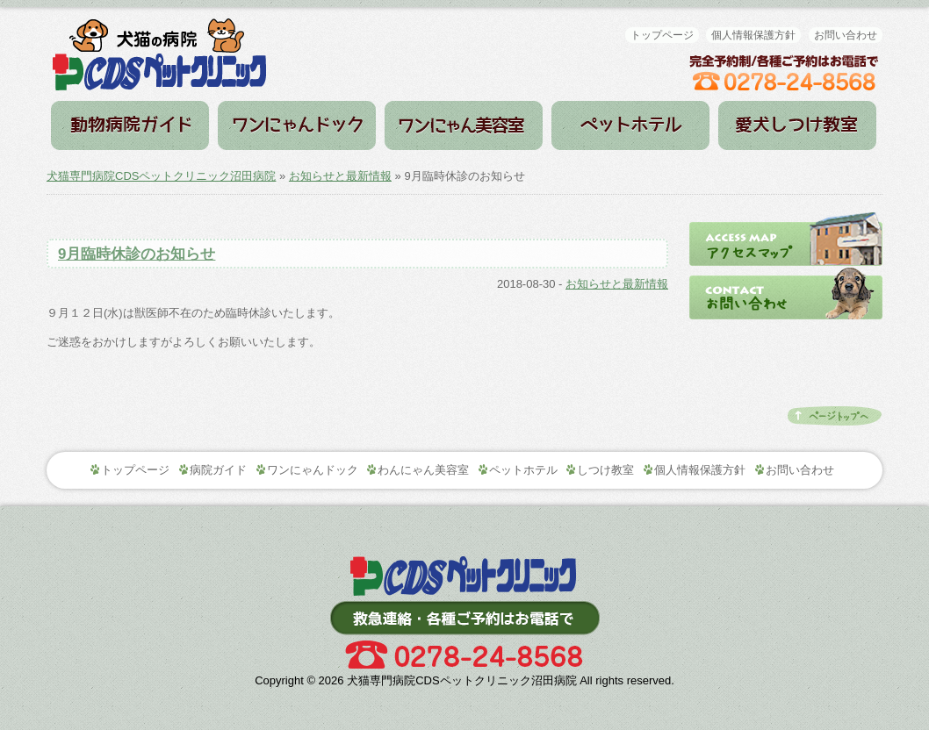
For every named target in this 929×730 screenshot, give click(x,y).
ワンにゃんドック (296, 125)
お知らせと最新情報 (340, 175)
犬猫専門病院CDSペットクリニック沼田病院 (161, 175)
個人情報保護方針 (753, 35)
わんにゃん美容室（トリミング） (463, 125)
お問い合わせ (845, 35)
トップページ (662, 35)
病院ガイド (130, 125)
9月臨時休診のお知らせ (136, 254)
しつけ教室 (797, 125)
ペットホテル (630, 125)
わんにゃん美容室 (423, 469)
